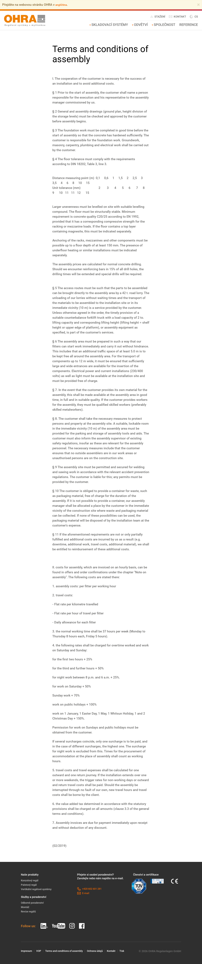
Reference (188, 25)
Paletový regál (29, 884)
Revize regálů (29, 911)
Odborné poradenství (33, 902)
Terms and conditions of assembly (67, 951)
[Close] (198, 4)
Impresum (27, 951)
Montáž (25, 907)
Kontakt (177, 16)
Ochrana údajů (101, 951)
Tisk (130, 951)
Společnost (164, 25)
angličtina (62, 4)
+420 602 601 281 (90, 889)
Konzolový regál (30, 880)
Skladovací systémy (109, 25)
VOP (40, 951)
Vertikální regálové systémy (38, 889)
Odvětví (141, 25)
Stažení (157, 16)
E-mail (83, 893)
